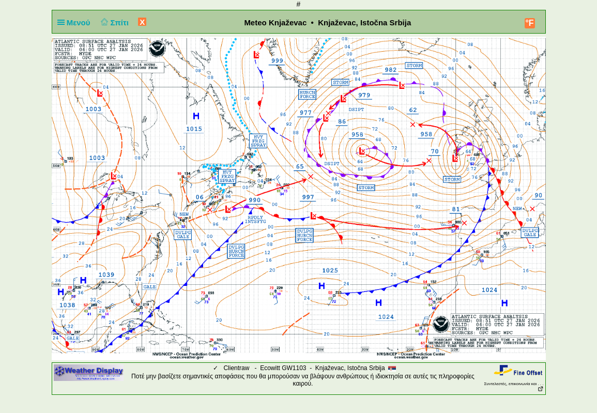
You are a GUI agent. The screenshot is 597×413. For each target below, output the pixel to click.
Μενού (76, 22)
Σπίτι (114, 22)
